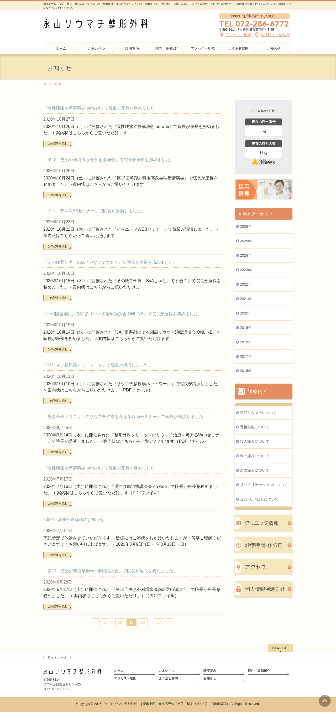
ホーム (119, 671)
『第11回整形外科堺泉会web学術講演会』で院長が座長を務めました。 (110, 571)
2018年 (246, 342)
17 (159, 622)
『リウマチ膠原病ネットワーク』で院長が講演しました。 (98, 365)
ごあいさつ (167, 671)
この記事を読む (57, 143)
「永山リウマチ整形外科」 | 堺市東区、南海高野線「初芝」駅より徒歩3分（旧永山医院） (166, 704)
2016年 (246, 371)
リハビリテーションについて (264, 485)
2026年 (246, 226)
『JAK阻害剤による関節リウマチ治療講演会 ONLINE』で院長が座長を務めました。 (122, 314)
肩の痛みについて (254, 470)
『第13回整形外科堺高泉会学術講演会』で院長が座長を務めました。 (108, 159)
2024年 (246, 255)
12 (120, 622)
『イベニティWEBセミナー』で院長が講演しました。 (94, 211)
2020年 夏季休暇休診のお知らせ (73, 519)
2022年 (246, 284)
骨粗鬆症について (254, 427)
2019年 (246, 328)
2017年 (246, 356)
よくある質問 (168, 678)
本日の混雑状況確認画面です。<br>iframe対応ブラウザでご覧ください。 (263, 148)
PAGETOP (280, 647)
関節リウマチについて (258, 413)
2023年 (246, 270)
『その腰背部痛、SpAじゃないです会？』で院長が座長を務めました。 (110, 262)
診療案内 (209, 671)
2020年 (246, 313)
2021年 (246, 299)
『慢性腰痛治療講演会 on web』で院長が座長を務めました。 (101, 108)
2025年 (246, 241)
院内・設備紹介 (259, 671)
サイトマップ (57, 657)
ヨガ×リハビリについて (259, 499)
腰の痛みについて (254, 441)
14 (143, 622)
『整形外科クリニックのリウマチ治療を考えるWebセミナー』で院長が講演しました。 (125, 416)
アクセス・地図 (125, 678)
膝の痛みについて (254, 456)
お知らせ (209, 678)
